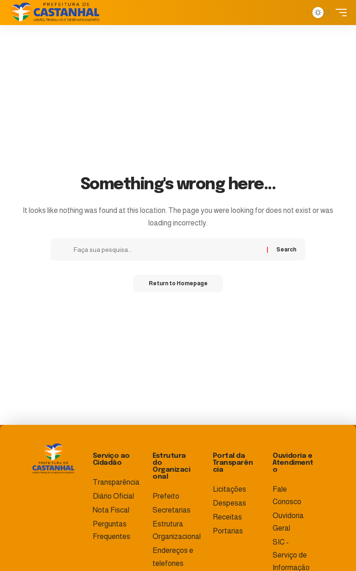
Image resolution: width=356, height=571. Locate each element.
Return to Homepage (178, 284)
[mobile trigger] (339, 12)
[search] (298, 12)
